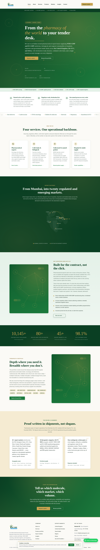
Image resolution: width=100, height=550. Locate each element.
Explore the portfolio (17, 398)
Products (46, 4)
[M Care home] (10, 4)
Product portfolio (39, 531)
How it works (15, 165)
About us (37, 526)
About (34, 4)
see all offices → (78, 540)
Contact (65, 4)
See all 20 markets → (60, 538)
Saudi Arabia (58, 531)
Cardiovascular (27, 114)
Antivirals (67, 114)
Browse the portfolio (46, 58)
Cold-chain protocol (37, 165)
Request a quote (87, 4)
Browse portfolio (57, 508)
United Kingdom (59, 526)
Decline (77, 544)
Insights (59, 4)
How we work (59, 315)
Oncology (3, 114)
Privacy (85, 547)
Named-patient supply (59, 165)
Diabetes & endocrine (54, 114)
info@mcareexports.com (83, 533)
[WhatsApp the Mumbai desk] (91, 540)
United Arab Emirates (60, 529)
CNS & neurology (40, 114)
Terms (89, 547)
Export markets (39, 533)
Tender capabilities (79, 165)
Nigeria (56, 533)
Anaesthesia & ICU (90, 114)
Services (40, 4)
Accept (71, 544)
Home (29, 4)
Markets (53, 4)
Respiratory (77, 114)
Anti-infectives (14, 114)
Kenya (56, 536)
